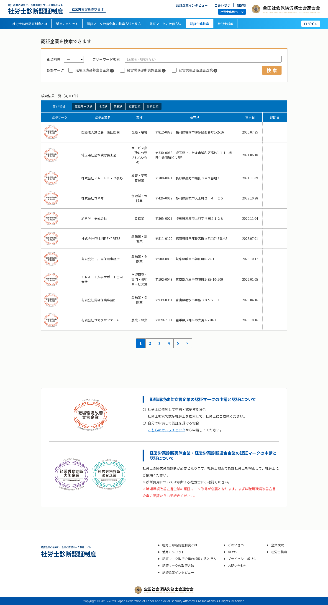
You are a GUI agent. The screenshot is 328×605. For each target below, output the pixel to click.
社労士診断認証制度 (35, 9)
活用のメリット (67, 23)
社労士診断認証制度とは (29, 23)
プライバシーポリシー (244, 558)
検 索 (272, 70)
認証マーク (55, 70)
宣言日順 (135, 106)
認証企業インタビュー (192, 5)
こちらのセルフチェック (166, 429)
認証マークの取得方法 (165, 23)
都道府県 (54, 59)
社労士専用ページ (232, 12)
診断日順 (153, 106)
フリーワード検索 (106, 59)
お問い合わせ (237, 565)
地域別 (103, 106)
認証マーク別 (83, 106)
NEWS (241, 5)
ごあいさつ (222, 5)
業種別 (118, 106)
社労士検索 (225, 23)
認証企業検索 (199, 23)
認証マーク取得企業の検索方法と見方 (114, 23)
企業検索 (277, 545)
